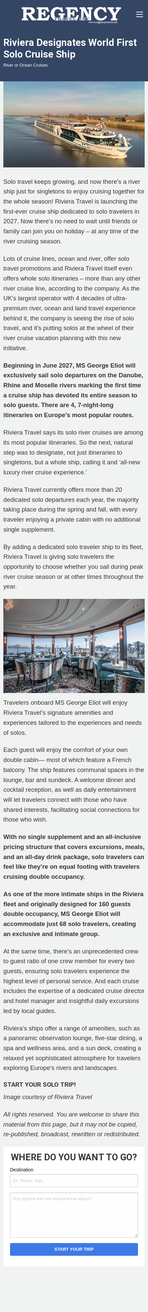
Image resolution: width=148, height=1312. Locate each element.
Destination (21, 1169)
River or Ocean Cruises (25, 65)
